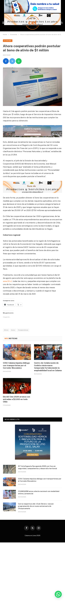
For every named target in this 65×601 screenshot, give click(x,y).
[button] (58, 594)
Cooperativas (23, 330)
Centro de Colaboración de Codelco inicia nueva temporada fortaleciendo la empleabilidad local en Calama (48, 367)
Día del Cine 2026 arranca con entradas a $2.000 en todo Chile (16, 399)
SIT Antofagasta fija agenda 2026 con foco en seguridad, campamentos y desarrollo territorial (37, 467)
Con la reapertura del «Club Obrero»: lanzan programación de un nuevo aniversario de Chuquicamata (36, 506)
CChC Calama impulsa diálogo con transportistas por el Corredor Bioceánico (16, 365)
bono (13, 330)
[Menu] (3, 22)
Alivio (6, 330)
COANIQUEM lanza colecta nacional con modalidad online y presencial (38, 492)
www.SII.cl (7, 281)
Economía (7, 40)
